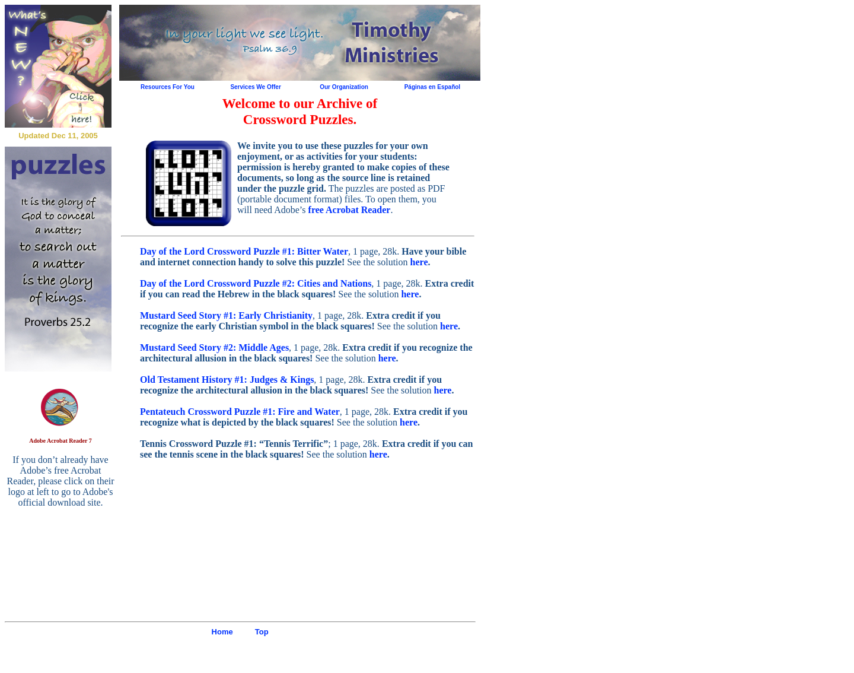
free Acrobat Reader (349, 210)
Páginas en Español (432, 87)
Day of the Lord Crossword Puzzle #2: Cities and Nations (255, 283)
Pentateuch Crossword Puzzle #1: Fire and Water (240, 412)
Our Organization (344, 87)
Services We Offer (255, 87)
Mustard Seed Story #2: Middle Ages (214, 347)
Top (262, 631)
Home (222, 631)
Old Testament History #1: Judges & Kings (227, 379)
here (419, 262)
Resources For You (168, 87)
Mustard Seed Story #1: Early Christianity (226, 315)
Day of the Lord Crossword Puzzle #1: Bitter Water (244, 251)
